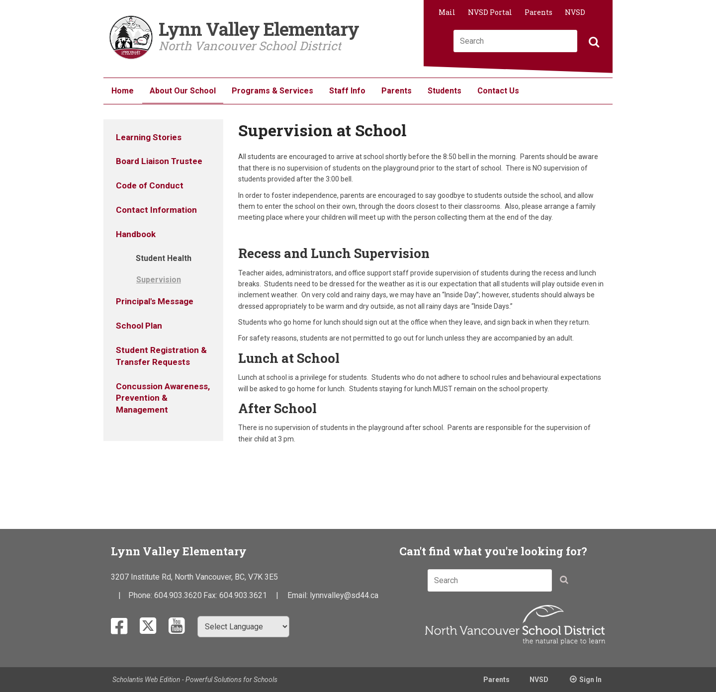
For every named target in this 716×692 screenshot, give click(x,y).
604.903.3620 (178, 595)
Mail (447, 12)
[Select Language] (243, 626)
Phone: (141, 595)
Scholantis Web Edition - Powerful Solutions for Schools (194, 680)
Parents (538, 12)
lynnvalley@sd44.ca (344, 595)
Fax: (211, 595)
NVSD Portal (490, 12)
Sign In (590, 680)
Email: (298, 595)
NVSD (575, 12)
